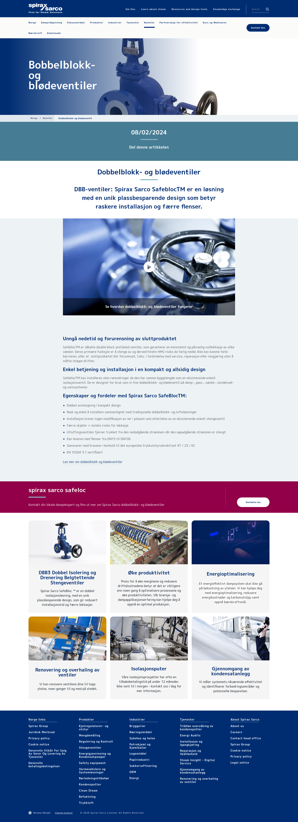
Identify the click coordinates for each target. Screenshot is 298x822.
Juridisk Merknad (41, 732)
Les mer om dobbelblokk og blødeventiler (93, 462)
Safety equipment (92, 763)
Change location (63, 812)
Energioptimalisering (231, 574)
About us (237, 726)
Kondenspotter (90, 784)
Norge (34, 118)
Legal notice (239, 762)
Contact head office (245, 738)
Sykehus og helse (142, 738)
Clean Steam (88, 790)
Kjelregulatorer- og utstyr (93, 727)
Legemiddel (138, 753)
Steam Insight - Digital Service (197, 761)
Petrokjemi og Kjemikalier (140, 746)
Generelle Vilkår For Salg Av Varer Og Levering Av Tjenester (47, 754)
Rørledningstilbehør (94, 778)
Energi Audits (190, 735)
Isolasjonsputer (149, 668)
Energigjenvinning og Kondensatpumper (95, 755)
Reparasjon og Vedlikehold (190, 752)
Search (267, 9)
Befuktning (87, 796)
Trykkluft (86, 803)
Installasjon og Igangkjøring (191, 743)
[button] (149, 266)
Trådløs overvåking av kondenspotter (196, 727)
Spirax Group (38, 726)
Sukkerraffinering (143, 766)
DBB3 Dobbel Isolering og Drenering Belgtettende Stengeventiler (67, 577)
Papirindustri (139, 759)
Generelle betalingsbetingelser (44, 764)
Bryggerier (137, 726)
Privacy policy (39, 738)
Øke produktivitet (149, 572)
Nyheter (48, 118)
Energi (134, 778)
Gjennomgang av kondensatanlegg (230, 671)
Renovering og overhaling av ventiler (67, 672)
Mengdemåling (89, 735)
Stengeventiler (90, 747)
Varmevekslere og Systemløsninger (92, 770)
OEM (132, 772)
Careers (236, 732)
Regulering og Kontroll (96, 741)
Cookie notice (38, 744)
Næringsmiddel (140, 732)
